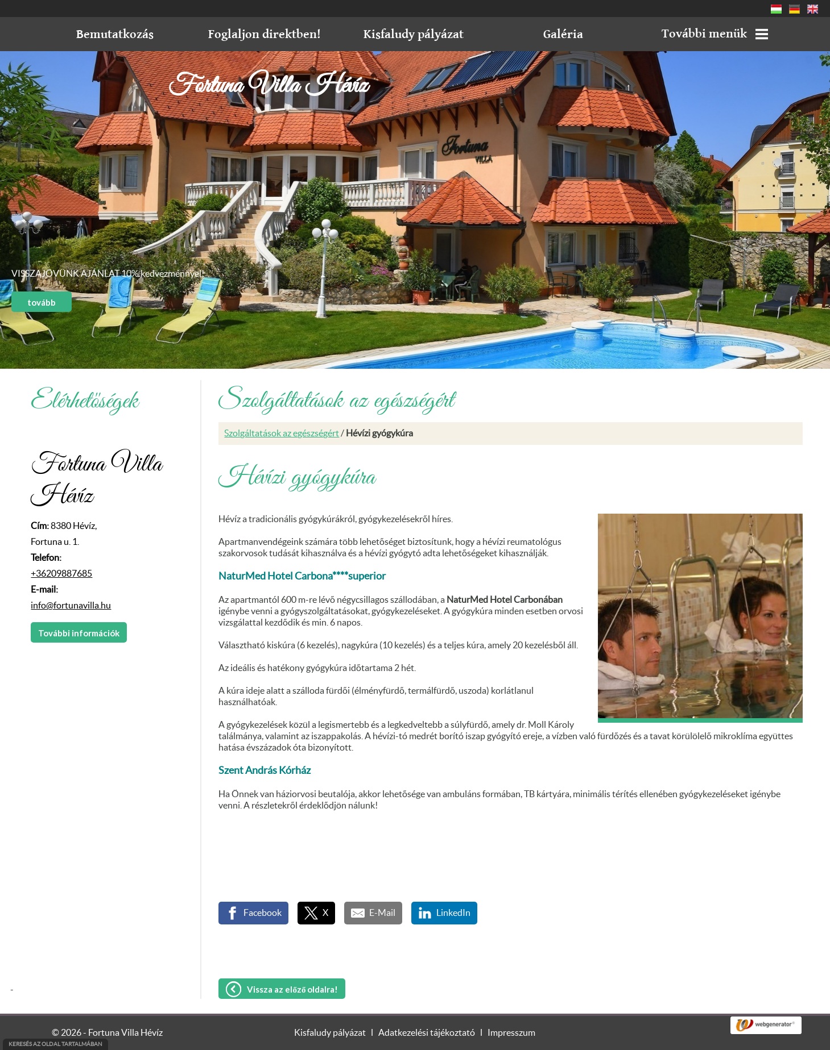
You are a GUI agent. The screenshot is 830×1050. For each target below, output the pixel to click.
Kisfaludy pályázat (330, 1033)
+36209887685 (61, 573)
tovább (41, 302)
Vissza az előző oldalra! (292, 989)
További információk (78, 633)
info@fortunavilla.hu (71, 605)
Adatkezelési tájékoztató (426, 1033)
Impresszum (511, 1033)
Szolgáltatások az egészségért (281, 433)
